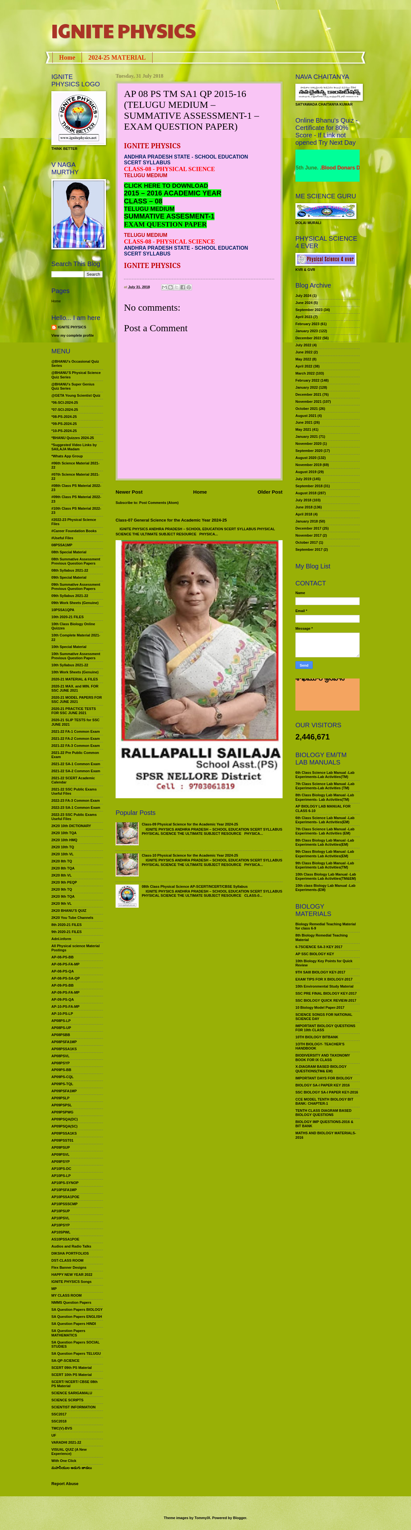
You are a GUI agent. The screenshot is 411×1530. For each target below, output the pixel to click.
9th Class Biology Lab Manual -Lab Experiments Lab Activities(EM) (324, 854)
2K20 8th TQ (61, 861)
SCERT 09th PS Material (71, 1368)
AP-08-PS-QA (62, 971)
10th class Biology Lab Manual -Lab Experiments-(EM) (325, 888)
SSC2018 (58, 1421)
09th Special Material (68, 577)
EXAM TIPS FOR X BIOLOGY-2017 (324, 979)
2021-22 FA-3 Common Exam (75, 746)
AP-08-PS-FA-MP (65, 964)
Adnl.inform (61, 939)
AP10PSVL (60, 1218)
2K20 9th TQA (62, 896)
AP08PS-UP (61, 1028)
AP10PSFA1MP (64, 1190)
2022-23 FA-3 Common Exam (75, 800)
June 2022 (303, 352)
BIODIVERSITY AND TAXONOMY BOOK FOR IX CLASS (322, 1057)
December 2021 (308, 394)
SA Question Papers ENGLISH (76, 1316)
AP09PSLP (60, 1098)
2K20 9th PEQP (64, 882)
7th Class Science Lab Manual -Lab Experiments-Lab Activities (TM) (324, 786)
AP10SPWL (60, 1232)
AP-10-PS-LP (62, 1014)
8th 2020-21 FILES (66, 925)
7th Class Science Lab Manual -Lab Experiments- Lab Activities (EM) (324, 831)
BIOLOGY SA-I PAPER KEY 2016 (322, 1085)
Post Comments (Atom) (159, 503)
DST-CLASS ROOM (67, 1260)
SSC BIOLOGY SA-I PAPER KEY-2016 (326, 1092)
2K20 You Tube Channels (72, 918)
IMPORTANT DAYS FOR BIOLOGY (324, 1078)
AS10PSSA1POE (65, 1239)
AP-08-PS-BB (62, 957)
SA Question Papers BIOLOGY (77, 1309)
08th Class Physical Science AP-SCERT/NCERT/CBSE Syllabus (195, 886)
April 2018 (303, 514)
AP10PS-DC (61, 1169)
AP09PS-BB (61, 1070)
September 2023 (309, 310)
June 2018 (303, 507)
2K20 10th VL (62, 854)
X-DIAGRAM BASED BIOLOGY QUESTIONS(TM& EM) (320, 1069)
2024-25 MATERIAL (117, 57)
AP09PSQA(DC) (64, 1119)
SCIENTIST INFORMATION (73, 1407)
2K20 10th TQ (62, 847)
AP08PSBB (60, 1035)
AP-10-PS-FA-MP (65, 1006)
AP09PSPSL (61, 1105)
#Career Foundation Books (74, 531)
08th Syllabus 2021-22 (69, 570)
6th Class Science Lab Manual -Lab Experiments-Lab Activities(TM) (324, 775)
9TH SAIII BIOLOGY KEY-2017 (320, 972)
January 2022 (306, 387)
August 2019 (306, 472)
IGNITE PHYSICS (123, 30)
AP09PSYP (60, 1161)
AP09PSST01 (62, 1140)
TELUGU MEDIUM (149, 208)
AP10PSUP (60, 1211)
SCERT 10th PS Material (71, 1375)
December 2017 (308, 528)
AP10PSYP (60, 1225)
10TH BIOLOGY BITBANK (316, 1037)
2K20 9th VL (61, 903)
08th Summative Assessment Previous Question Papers (75, 561)
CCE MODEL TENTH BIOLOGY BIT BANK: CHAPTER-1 (324, 1101)
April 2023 (303, 317)
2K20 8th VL (61, 875)
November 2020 (308, 443)
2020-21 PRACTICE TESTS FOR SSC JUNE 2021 (73, 711)
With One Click (63, 1461)
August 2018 (306, 493)
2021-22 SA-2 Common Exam (75, 771)
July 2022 (303, 345)
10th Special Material (68, 647)
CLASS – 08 (143, 201)
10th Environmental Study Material (324, 986)
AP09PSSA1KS (64, 1133)
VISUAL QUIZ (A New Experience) (69, 1452)
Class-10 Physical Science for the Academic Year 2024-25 (190, 855)
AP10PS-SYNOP (65, 1183)
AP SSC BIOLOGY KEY (314, 954)
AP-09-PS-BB (62, 985)
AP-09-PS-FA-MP (65, 992)
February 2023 (307, 324)
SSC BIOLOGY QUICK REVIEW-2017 (325, 1000)
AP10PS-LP (61, 1176)
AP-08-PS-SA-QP (65, 978)
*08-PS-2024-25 (64, 417)
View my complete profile (72, 335)
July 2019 (303, 479)
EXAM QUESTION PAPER (165, 224)
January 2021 (306, 436)
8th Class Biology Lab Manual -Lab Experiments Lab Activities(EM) (324, 842)
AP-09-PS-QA (62, 999)
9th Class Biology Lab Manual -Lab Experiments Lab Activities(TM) (324, 865)
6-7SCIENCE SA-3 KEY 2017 (318, 947)
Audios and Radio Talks (71, 1246)
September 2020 (309, 451)
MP (54, 1289)
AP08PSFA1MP (64, 1042)
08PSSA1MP (61, 545)
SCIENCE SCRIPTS (67, 1400)
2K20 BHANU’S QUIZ (68, 910)
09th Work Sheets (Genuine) (75, 603)
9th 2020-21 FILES (66, 932)
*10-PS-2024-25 (64, 431)
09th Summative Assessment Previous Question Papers (75, 587)
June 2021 (303, 422)
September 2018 (309, 486)
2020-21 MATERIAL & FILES (74, 679)
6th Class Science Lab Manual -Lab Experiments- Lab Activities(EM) (324, 820)
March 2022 (305, 373)
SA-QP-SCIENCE (65, 1360)
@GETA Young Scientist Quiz (76, 395)
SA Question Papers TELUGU (76, 1353)
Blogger (239, 1518)
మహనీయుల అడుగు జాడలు (71, 1468)
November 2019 (308, 465)
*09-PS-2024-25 (64, 424)
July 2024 (303, 296)
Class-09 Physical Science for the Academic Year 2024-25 (190, 824)
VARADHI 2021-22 (66, 1442)
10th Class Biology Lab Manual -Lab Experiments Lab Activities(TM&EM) (325, 876)
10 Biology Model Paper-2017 (320, 1007)
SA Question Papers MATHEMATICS (68, 1333)
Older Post (270, 492)
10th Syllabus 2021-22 (69, 665)
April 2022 (303, 366)
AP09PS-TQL (62, 1084)
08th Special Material (68, 552)
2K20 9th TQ (61, 889)
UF (53, 1435)
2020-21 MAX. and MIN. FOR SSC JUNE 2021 (75, 688)
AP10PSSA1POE (65, 1197)
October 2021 (306, 409)
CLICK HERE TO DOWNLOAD (166, 185)
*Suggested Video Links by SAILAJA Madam (74, 447)
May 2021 (303, 429)
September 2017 (309, 549)
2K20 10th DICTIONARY (71, 826)
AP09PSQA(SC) (64, 1126)
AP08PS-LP (61, 1021)
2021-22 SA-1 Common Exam (75, 764)
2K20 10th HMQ (64, 840)
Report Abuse (64, 1483)
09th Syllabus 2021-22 (69, 596)
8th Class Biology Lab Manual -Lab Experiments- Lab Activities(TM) (324, 797)
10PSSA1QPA (62, 610)
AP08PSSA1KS (64, 1049)
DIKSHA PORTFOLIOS (70, 1253)
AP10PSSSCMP (64, 1204)
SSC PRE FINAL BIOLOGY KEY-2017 (326, 993)
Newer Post (129, 492)
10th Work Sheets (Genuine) (75, 672)
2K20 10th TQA (63, 833)
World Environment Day (318, 167)
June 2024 (303, 303)
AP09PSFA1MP (64, 1091)
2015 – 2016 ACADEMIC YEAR (172, 193)
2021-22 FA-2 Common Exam (75, 738)
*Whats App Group (67, 456)
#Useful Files (62, 538)
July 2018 (303, 500)
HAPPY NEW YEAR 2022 (71, 1274)
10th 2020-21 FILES (67, 617)
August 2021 (306, 416)
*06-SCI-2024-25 (64, 402)
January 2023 (306, 331)
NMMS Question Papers (71, 1302)
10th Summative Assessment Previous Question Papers (75, 656)
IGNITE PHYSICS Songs (71, 1282)
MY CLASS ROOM (66, 1295)
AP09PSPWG (62, 1112)
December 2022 (308, 338)
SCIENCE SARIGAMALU (71, 1393)
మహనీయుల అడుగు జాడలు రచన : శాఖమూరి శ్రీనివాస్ (323, 688)
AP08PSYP (60, 1063)
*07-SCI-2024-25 (64, 409)
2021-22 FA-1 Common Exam (75, 731)
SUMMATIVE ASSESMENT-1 (169, 216)
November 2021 (308, 401)
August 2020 (306, 458)
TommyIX (202, 1518)
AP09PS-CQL (62, 1077)
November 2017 (308, 535)
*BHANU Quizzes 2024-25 (72, 438)
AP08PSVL (60, 1056)
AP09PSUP (60, 1147)
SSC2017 (58, 1414)
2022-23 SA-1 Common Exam (75, 807)
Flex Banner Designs (68, 1267)
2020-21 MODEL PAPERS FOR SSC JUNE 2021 (76, 700)
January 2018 (306, 521)
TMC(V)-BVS (61, 1428)
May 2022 (303, 359)
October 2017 (306, 542)
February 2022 (307, 380)
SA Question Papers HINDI (73, 1324)
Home (67, 57)
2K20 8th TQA (62, 868)
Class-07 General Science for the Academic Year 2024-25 (171, 520)
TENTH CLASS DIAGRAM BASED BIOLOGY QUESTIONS (323, 1113)
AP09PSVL (60, 1154)
